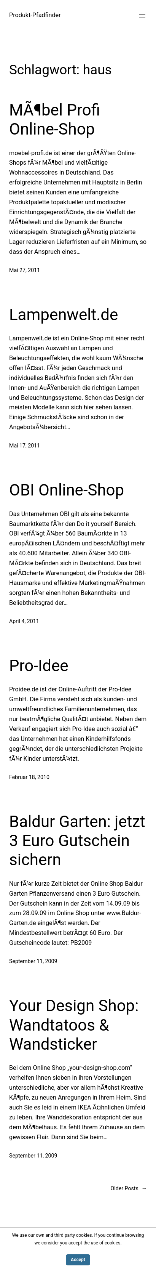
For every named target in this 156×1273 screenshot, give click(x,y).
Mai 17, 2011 (24, 446)
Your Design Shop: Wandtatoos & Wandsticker (73, 1024)
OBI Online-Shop (66, 490)
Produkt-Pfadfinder (35, 15)
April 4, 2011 (24, 621)
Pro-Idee (38, 665)
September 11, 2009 (33, 961)
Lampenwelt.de (63, 314)
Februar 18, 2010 (29, 777)
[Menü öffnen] (142, 15)
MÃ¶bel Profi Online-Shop (54, 119)
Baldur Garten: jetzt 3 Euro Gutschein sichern (77, 840)
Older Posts (129, 1188)
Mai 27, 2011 (24, 270)
